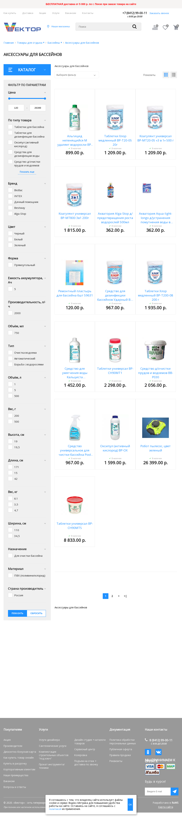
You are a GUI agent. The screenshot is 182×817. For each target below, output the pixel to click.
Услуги (55, 13)
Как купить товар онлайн (17, 756)
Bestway (19, 208)
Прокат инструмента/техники (55, 759)
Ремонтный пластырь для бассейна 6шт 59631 (75, 293)
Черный (19, 233)
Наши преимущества (15, 773)
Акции (42, 13)
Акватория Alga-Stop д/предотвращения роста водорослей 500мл (115, 217)
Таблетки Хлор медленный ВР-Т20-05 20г (115, 140)
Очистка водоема (25, 352)
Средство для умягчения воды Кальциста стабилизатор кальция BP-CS (74, 372)
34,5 (17, 536)
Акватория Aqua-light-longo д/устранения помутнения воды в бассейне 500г (155, 217)
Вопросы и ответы (14, 785)
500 (16, 396)
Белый (18, 239)
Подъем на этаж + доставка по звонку (89, 761)
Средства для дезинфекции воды (26, 153)
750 (16, 333)
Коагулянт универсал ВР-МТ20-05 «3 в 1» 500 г (155, 138)
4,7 (16, 510)
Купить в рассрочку (14, 762)
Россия (18, 595)
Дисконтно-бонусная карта (18, 751)
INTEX (18, 196)
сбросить (36, 613)
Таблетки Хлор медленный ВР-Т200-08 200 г (155, 295)
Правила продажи (119, 754)
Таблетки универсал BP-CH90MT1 (115, 370)
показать (17, 613)
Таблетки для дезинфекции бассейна (29, 134)
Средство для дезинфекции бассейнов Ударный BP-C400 (115, 295)
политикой (55, 809)
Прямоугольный (24, 265)
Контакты (87, 13)
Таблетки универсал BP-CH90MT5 (75, 525)
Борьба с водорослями (29, 364)
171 (16, 467)
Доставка (27, 13)
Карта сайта (165, 811)
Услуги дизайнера (49, 739)
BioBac (18, 190)
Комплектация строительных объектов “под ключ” (55, 752)
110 (16, 530)
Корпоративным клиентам (18, 767)
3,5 (16, 504)
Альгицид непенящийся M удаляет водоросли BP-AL (74, 140)
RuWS (175, 807)
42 (15, 478)
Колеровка (80, 754)
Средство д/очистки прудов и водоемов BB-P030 (155, 372)
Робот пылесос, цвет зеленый (155, 448)
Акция (7, 739)
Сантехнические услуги (52, 745)
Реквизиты (115, 759)
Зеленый (20, 245)
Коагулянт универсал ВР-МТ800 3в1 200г (75, 215)
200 (16, 415)
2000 (17, 313)
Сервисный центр (84, 748)
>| (125, 596)
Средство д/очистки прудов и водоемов (27, 163)
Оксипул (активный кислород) (26, 144)
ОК (130, 804)
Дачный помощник (26, 202)
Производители (12, 745)
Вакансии (70, 13)
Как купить (10, 13)
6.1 (16, 498)
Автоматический (24, 358)
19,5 (17, 447)
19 (15, 441)
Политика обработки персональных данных (122, 741)
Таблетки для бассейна (29, 127)
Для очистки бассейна (28, 555)
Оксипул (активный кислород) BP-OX (115, 448)
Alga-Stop (20, 213)
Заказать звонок (159, 13)
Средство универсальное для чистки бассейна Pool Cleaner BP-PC (75, 450)
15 (15, 473)
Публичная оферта (119, 748)
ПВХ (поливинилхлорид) (29, 575)
